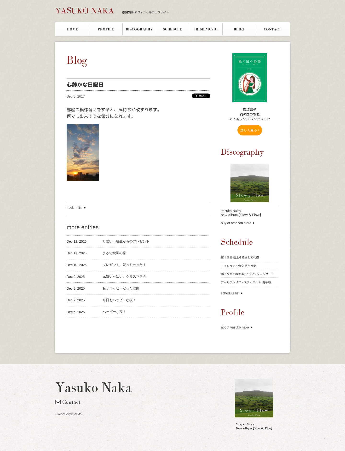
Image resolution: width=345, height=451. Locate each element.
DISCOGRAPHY (139, 29)
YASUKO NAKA (112, 10)
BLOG (239, 29)
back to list (74, 208)
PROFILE (106, 29)
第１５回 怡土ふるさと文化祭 (240, 257)
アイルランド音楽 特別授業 (238, 266)
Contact (67, 402)
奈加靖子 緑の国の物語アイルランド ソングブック (249, 114)
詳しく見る (249, 130)
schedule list (230, 293)
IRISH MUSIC (205, 29)
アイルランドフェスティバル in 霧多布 (246, 282)
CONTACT (272, 29)
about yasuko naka (235, 327)
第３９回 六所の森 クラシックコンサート (247, 274)
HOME (72, 29)
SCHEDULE (172, 29)
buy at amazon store (236, 223)
